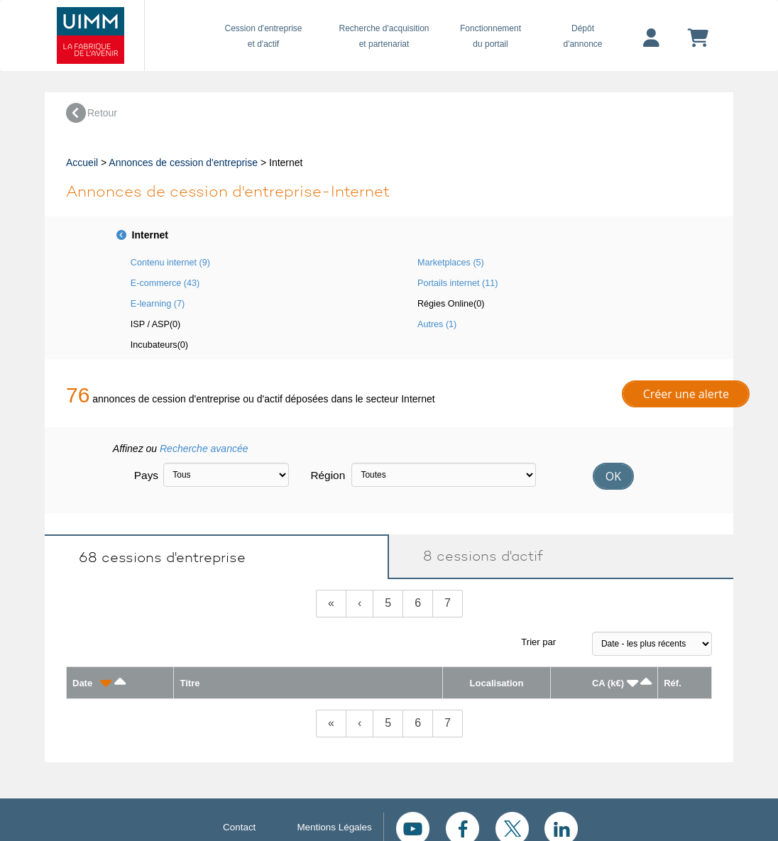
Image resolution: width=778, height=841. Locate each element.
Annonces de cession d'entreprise (183, 162)
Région (325, 475)
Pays (143, 475)
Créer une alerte (686, 394)
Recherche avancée (204, 448)
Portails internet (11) (457, 283)
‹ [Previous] (359, 603)
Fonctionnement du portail (490, 36)
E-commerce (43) (165, 283)
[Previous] (331, 603)
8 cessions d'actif (476, 555)
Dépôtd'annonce (583, 36)
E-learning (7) (158, 304)
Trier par (538, 642)
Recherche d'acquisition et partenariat (384, 36)
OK (613, 476)
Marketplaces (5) (450, 263)
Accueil (82, 162)
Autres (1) (436, 324)
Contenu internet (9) (170, 263)
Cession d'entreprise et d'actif (263, 36)
